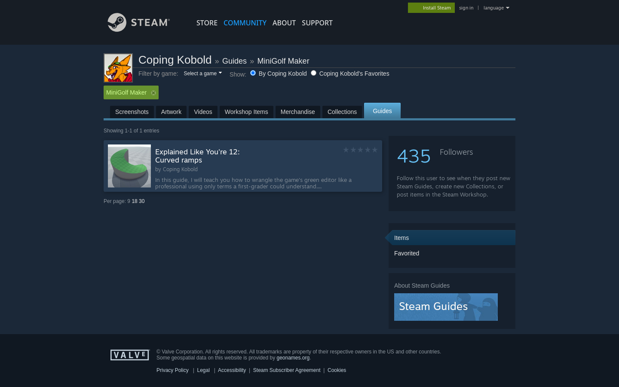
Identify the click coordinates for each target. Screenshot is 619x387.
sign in (466, 8)
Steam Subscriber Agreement (287, 370)
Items (401, 237)
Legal (203, 370)
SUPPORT (317, 23)
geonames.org (293, 358)
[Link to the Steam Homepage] (145, 29)
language (494, 8)
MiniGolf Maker (283, 61)
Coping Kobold (175, 59)
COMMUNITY (245, 23)
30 (141, 201)
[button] (202, 74)
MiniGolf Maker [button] (131, 92)
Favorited (406, 253)
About (284, 23)
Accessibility (232, 370)
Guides (234, 61)
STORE (207, 23)
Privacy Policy (172, 370)
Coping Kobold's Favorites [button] (350, 73)
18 (134, 201)
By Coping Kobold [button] (279, 73)
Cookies (337, 370)
